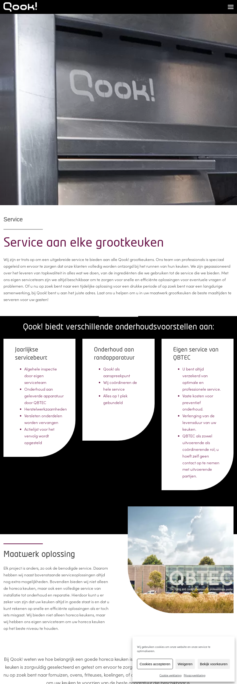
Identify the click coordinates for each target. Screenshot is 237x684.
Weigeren (185, 664)
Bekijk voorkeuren (214, 664)
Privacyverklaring (194, 675)
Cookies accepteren (155, 664)
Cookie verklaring (170, 675)
